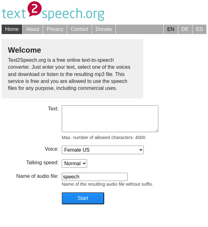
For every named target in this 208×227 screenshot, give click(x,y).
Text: (53, 108)
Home (12, 29)
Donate (104, 29)
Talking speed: (42, 162)
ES (199, 29)
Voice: (52, 149)
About (32, 29)
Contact (79, 29)
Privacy (55, 29)
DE (185, 29)
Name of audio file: (37, 176)
